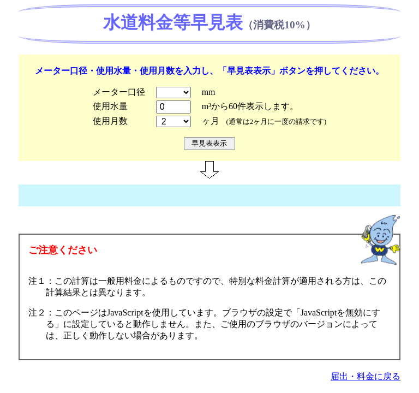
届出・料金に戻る (365, 376)
